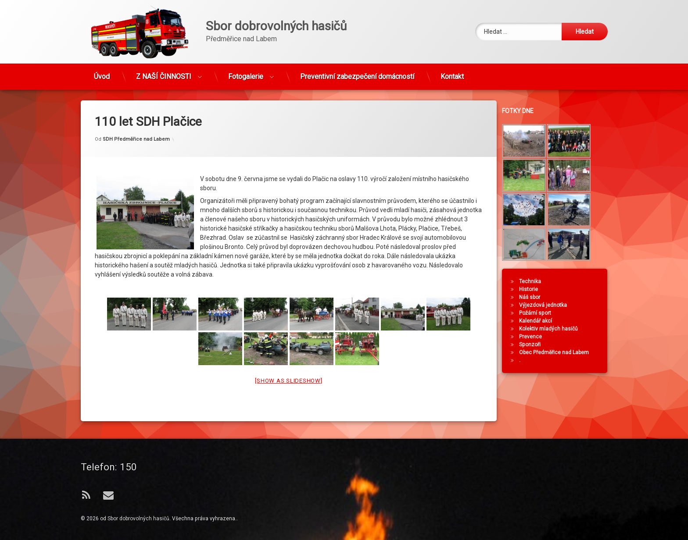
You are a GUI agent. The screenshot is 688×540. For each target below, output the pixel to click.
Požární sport (541, 313)
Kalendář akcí (541, 321)
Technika (536, 281)
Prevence (536, 337)
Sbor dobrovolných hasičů (138, 518)
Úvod (102, 71)
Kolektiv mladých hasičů (554, 329)
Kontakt (452, 71)
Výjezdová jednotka (549, 305)
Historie (534, 289)
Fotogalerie (245, 71)
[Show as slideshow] (288, 362)
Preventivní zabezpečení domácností (357, 71)
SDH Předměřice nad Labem (136, 120)
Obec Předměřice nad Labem (560, 352)
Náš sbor (535, 297)
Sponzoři (536, 344)
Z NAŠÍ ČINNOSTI (163, 71)
